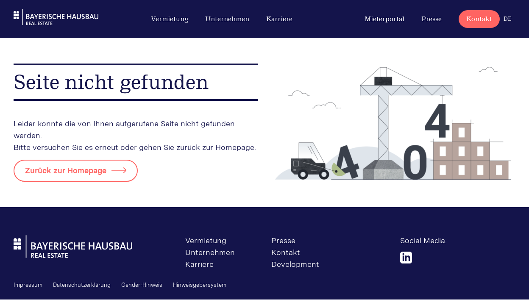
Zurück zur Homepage (65, 170)
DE (508, 19)
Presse (431, 19)
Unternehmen (227, 19)
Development (295, 264)
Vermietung (169, 19)
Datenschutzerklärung (82, 285)
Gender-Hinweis (141, 285)
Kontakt (479, 19)
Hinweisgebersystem (199, 285)
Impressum (28, 285)
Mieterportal (384, 19)
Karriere (279, 19)
